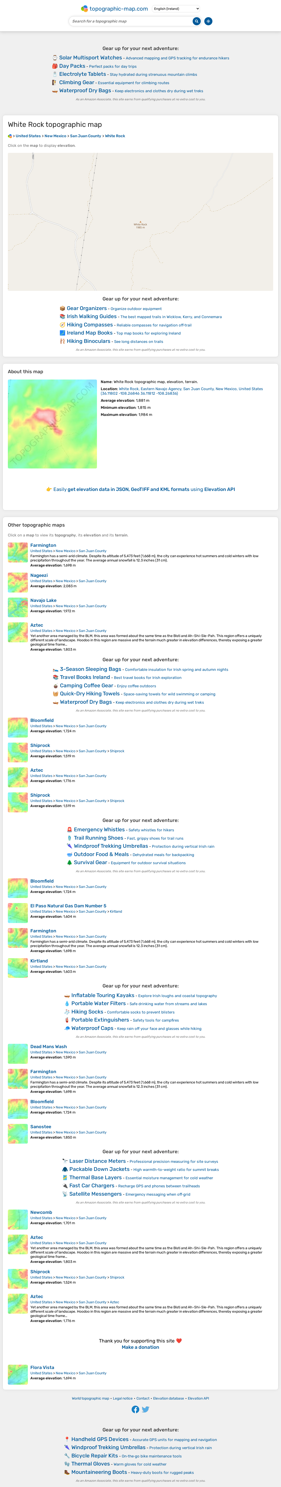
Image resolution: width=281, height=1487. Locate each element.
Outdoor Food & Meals (101, 854)
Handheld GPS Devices (100, 1439)
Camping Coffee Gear (86, 685)
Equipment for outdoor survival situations (148, 863)
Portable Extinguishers (100, 1020)
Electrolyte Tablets (82, 74)
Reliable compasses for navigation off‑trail (154, 325)
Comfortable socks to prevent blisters (141, 1012)
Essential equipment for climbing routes (133, 83)
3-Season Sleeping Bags (90, 669)
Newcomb (41, 1212)
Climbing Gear (76, 82)
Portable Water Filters (98, 1003)
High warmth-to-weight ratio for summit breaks (176, 1169)
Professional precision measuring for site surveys (174, 1161)
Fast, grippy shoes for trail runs (155, 838)
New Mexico (65, 551)
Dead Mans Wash (48, 1046)
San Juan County (93, 551)
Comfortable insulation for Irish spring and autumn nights (176, 669)
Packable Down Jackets (99, 1169)
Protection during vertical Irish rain (183, 846)
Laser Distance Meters (97, 1161)
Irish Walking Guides (92, 316)
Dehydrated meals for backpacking (163, 855)
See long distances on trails (138, 341)
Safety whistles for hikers (151, 830)
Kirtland (116, 911)
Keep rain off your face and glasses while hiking (159, 1028)
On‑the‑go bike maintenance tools (152, 1456)
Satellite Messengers (95, 1194)
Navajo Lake (43, 600)
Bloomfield (42, 720)
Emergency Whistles (99, 829)
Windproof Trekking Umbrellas (111, 846)
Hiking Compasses (90, 324)
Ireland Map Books (90, 332)
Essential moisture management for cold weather (169, 1178)
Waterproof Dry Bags (85, 90)
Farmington (43, 545)
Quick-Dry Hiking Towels (90, 693)
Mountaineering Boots (99, 1472)
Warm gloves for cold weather (140, 1464)
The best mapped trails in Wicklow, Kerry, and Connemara (171, 317)
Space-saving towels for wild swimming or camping (169, 694)
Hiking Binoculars (88, 341)
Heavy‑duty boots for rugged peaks (162, 1472)
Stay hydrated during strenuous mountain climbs (153, 74)
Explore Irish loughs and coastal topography (177, 996)
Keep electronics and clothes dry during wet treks (159, 91)
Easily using (144, 489)
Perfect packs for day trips (113, 66)
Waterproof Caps (92, 1028)
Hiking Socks (87, 1011)
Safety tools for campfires (156, 1020)
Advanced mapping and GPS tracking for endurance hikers (177, 58)
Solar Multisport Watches (90, 57)
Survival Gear (90, 862)
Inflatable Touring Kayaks (102, 995)
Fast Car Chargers (91, 1185)
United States (41, 551)
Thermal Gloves (90, 1463)
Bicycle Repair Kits (94, 1455)
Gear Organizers (87, 308)
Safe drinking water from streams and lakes (168, 1004)
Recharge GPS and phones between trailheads (159, 1186)
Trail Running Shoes (98, 838)
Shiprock (40, 745)
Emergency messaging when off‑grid (158, 1194)
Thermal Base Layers (95, 1177)
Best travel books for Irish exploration (148, 677)
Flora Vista (42, 1367)
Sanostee (40, 1126)
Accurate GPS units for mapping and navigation (174, 1439)
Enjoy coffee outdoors (136, 686)
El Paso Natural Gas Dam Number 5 (68, 906)
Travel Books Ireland (85, 677)
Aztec (36, 625)
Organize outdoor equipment (136, 308)
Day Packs (72, 66)
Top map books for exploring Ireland (148, 333)
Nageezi (39, 575)
